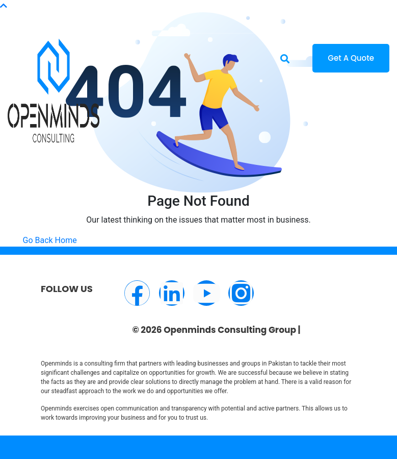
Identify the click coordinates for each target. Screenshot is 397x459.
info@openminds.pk (76, 12)
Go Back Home (50, 240)
